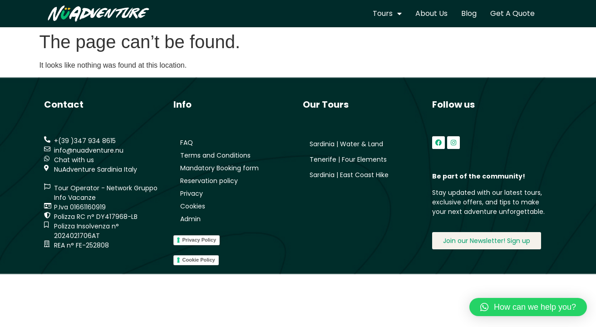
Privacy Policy (199, 240)
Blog (469, 13)
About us (431, 13)
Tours (387, 14)
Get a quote (512, 13)
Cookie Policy (198, 260)
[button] (528, 307)
